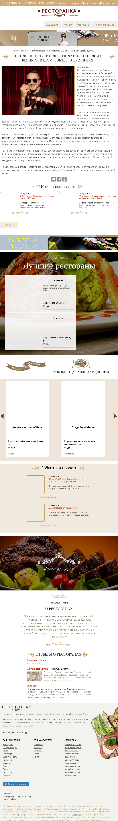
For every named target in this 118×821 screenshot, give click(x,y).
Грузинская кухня (72, 759)
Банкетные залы (10, 744)
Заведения (52, 25)
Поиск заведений (104, 25)
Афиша (14, 3)
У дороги (32, 647)
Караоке (6, 762)
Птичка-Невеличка (37, 656)
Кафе (5, 738)
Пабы (5, 756)
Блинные (7, 750)
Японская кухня (72, 738)
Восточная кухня (72, 741)
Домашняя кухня (72, 747)
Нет (46, 331)
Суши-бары (8, 741)
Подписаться (107, 3)
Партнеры (38, 738)
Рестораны (8, 732)
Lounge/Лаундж (10, 735)
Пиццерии (7, 747)
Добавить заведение (69, 4)
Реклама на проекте (47, 3)
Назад (9, 212)
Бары (5, 753)
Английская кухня (72, 756)
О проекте (83, 25)
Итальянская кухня (73, 735)
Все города (89, 3)
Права (36, 741)
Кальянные (8, 759)
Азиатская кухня (72, 750)
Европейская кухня (73, 732)
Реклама (37, 744)
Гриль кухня (70, 744)
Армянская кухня (72, 753)
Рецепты (7, 781)
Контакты (38, 735)
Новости (4, 3)
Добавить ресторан (27, 3)
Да (46, 293)
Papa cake (32, 672)
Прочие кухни (70, 762)
